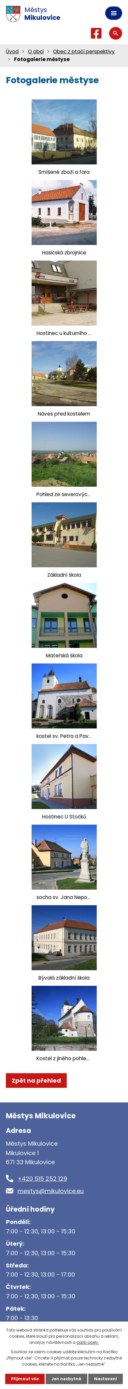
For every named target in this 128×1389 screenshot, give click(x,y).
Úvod (12, 51)
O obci (36, 51)
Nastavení (105, 1379)
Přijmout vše (25, 1379)
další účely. (88, 1342)
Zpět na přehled (36, 1080)
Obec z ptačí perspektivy (84, 51)
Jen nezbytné (66, 1379)
